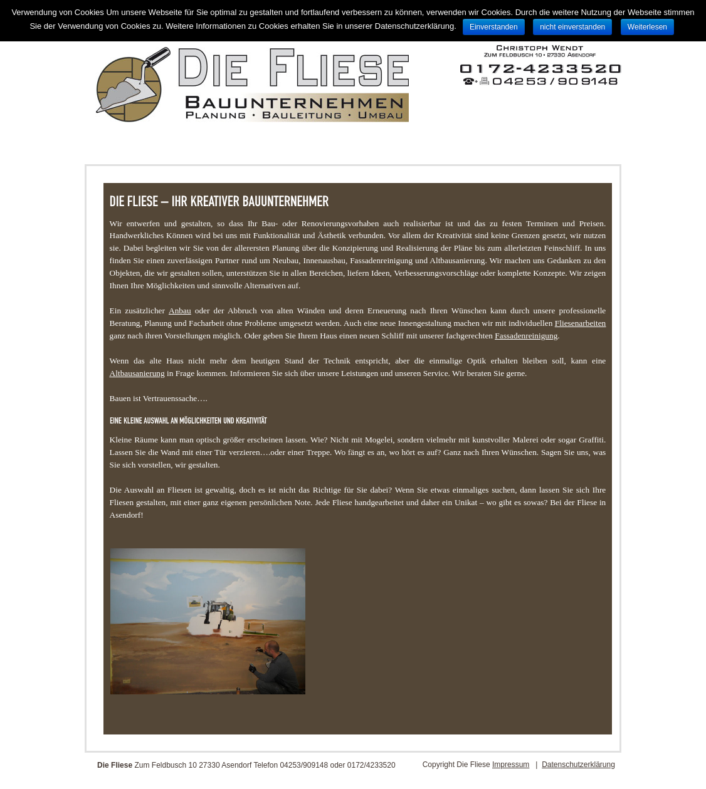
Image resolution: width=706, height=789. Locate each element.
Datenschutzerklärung (578, 764)
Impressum (510, 764)
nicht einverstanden (572, 27)
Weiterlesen (647, 27)
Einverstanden (494, 27)
